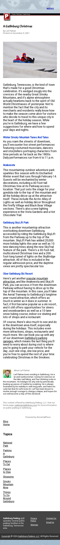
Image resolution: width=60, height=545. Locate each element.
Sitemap (34, 525)
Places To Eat (7, 463)
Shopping (8, 476)
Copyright (5, 536)
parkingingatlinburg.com (26, 405)
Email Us (50, 522)
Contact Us (51, 518)
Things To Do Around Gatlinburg (8, 497)
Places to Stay (7, 470)
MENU (50, 8)
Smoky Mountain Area (8, 484)
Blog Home (6, 423)
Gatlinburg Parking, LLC (28, 536)
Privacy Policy (34, 519)
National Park (7, 444)
